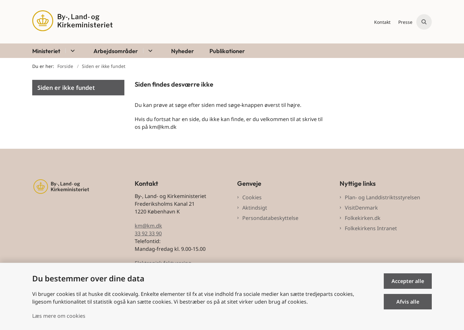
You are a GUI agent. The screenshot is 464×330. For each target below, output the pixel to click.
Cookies (252, 197)
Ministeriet (46, 51)
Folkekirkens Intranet (371, 228)
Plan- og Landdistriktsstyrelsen (382, 197)
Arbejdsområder (115, 51)
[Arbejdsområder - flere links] (149, 50)
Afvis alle (407, 301)
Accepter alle (408, 281)
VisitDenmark (361, 207)
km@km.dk (148, 225)
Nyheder (182, 51)
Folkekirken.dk (363, 218)
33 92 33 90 (148, 233)
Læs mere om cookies (58, 315)
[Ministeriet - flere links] (71, 50)
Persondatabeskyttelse (270, 218)
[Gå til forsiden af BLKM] (72, 21)
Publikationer (227, 51)
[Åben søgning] (424, 22)
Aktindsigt (254, 207)
